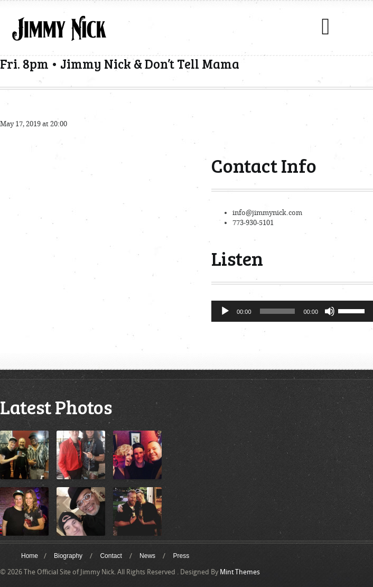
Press (181, 556)
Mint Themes (240, 572)
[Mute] (329, 311)
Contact (111, 556)
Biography (68, 556)
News (147, 556)
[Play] (225, 311)
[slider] (277, 311)
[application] (292, 311)
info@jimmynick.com (267, 213)
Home (29, 556)
